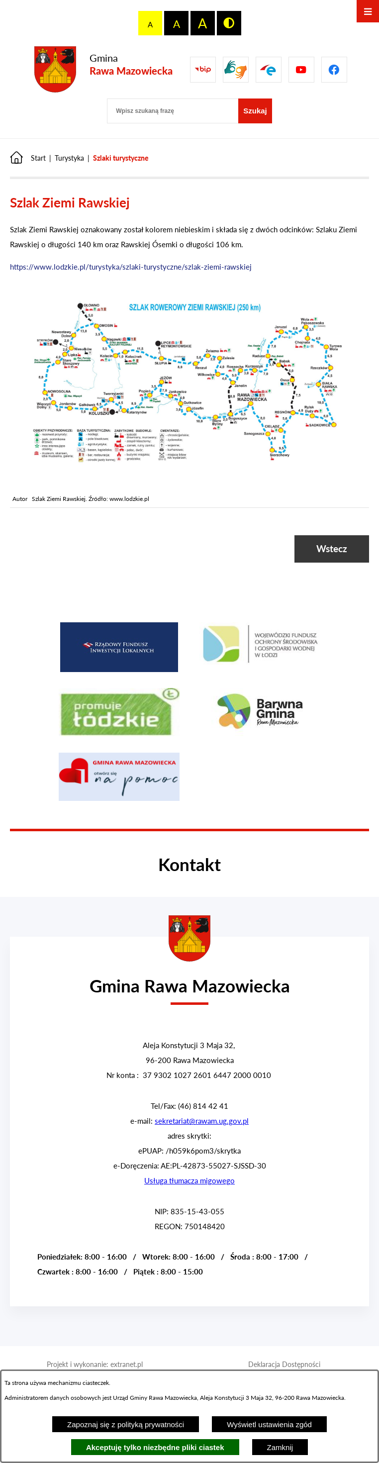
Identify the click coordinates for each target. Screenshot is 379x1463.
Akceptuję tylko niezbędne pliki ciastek (155, 1447)
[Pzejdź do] (268, 69)
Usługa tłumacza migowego (189, 1180)
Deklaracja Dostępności (284, 1364)
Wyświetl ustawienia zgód (269, 1424)
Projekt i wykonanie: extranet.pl (95, 1364)
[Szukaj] (255, 110)
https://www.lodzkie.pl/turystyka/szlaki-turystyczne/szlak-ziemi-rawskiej (131, 266)
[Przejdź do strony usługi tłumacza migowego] (235, 69)
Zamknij (280, 1447)
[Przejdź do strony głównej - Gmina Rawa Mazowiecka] (103, 70)
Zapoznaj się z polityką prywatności (125, 1424)
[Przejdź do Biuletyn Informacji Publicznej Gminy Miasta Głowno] (202, 69)
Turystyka (69, 158)
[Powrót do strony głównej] (28, 158)
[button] (189, 468)
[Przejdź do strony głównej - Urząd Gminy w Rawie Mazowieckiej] (189, 979)
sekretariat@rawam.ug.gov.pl (202, 1120)
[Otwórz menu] (368, 11)
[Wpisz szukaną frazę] (172, 110)
